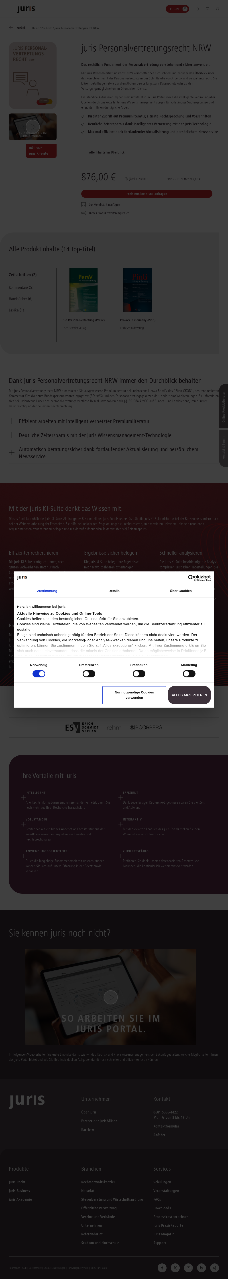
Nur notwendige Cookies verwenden (134, 694)
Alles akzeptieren (189, 695)
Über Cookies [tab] (181, 591)
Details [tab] (114, 591)
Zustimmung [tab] (47, 591)
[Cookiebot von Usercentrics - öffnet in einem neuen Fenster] (191, 578)
